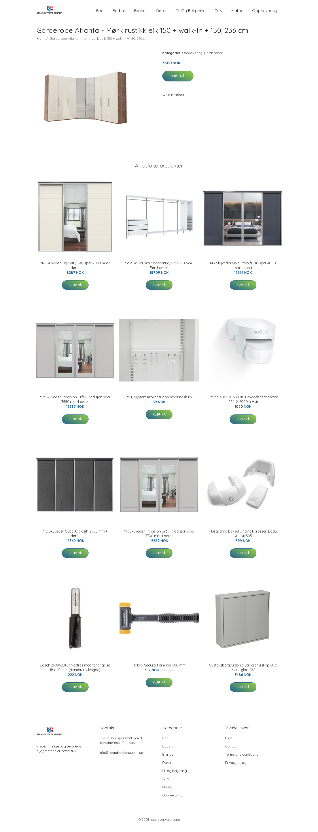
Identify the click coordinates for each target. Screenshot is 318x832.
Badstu (118, 13)
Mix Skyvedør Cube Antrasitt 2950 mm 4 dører (75, 538)
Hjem (40, 43)
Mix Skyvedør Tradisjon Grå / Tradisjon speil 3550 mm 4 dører (75, 404)
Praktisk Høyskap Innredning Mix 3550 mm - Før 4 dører (159, 270)
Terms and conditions (241, 759)
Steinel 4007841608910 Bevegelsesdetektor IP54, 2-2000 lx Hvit (243, 404)
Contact (231, 751)
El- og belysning (191, 13)
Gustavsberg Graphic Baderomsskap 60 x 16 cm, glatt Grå (243, 672)
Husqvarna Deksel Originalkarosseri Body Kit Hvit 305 (243, 538)
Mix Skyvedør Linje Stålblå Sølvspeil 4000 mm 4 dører (243, 270)
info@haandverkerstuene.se (121, 757)
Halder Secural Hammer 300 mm (159, 670)
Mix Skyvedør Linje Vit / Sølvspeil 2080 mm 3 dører (75, 270)
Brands (140, 13)
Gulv (218, 13)
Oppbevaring (264, 13)
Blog (229, 743)
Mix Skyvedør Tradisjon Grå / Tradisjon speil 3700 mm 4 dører (159, 538)
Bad (100, 13)
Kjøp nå (177, 81)
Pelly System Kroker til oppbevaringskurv (159, 402)
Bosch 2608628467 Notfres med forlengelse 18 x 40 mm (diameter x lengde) (75, 672)
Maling (237, 13)
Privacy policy (235, 767)
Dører (161, 13)
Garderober (213, 58)
